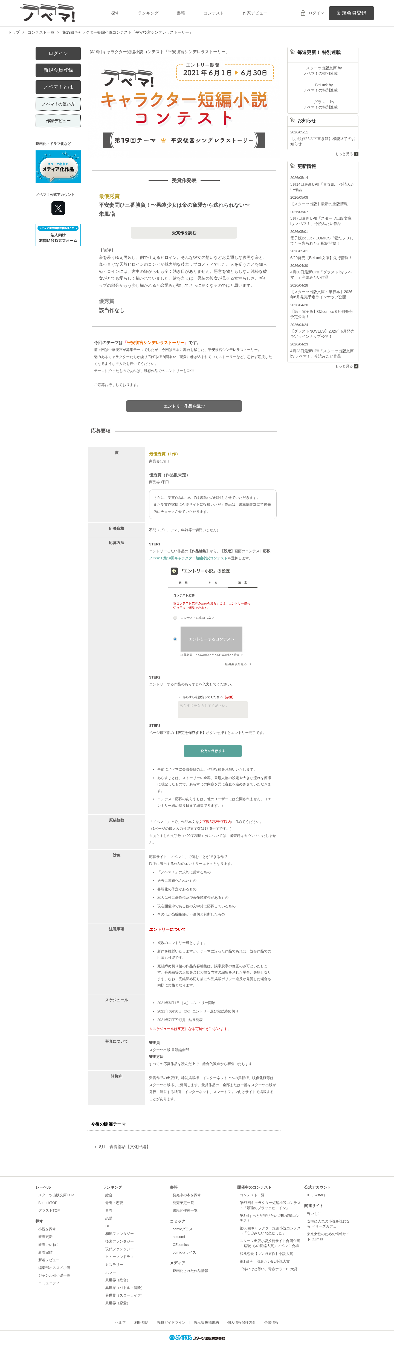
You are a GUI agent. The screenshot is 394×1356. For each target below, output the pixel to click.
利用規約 (141, 1322)
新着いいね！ (49, 1245)
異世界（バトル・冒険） (124, 1288)
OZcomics (181, 1245)
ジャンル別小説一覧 (54, 1275)
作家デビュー (255, 13)
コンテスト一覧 (252, 1195)
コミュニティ (49, 1283)
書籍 (181, 13)
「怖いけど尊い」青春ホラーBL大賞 (268, 1269)
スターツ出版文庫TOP (56, 1195)
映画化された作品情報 (190, 1271)
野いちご (314, 1214)
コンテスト (214, 13)
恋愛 (108, 1218)
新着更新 (45, 1237)
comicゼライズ (184, 1252)
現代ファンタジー (119, 1249)
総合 (108, 1195)
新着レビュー (49, 1260)
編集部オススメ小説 (54, 1268)
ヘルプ (120, 1322)
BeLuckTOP (47, 1203)
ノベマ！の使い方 (58, 104)
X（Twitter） (317, 1195)
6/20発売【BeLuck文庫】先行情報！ (319, 253)
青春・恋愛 (114, 1203)
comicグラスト (184, 1229)
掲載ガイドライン (171, 1322)
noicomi (179, 1237)
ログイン (316, 13)
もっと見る (344, 151)
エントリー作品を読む (184, 406)
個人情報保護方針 (241, 1322)
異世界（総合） (117, 1280)
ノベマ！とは (58, 87)
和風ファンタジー (119, 1234)
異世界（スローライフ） (124, 1295)
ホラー (110, 1272)
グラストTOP (49, 1210)
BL (107, 1226)
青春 (108, 1210)
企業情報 (271, 1322)
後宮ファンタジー (119, 1241)
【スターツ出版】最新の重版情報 (317, 200)
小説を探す (47, 1229)
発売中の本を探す (187, 1195)
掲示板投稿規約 (206, 1322)
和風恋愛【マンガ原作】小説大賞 (266, 1254)
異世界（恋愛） (117, 1303)
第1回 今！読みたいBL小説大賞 (265, 1261)
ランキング (148, 13)
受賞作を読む (184, 232)
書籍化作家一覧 (185, 1210)
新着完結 (45, 1252)
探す (115, 13)
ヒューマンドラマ (119, 1257)
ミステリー (114, 1265)
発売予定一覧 (183, 1203)
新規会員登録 (351, 13)
